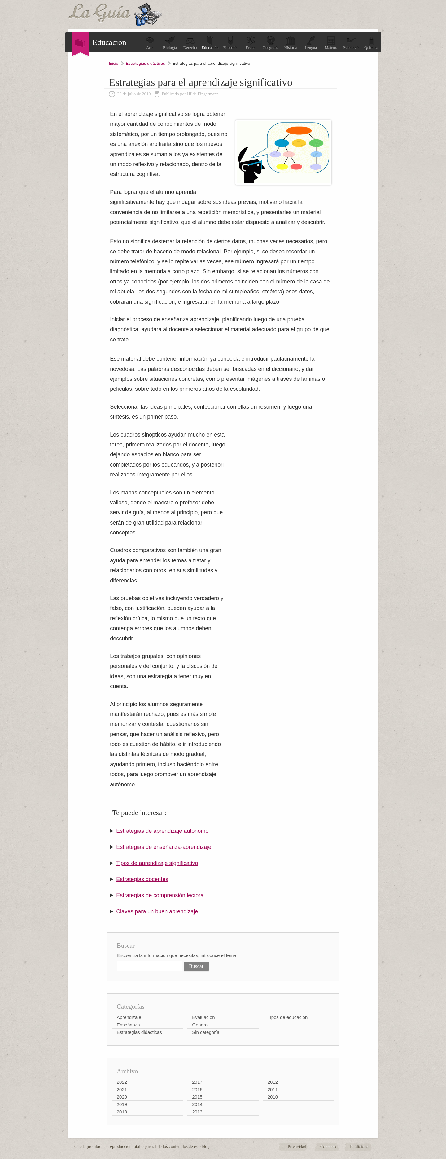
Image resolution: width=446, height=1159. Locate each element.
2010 (273, 1097)
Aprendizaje (129, 1017)
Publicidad (359, 1146)
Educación (210, 42)
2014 (197, 1104)
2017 (197, 1082)
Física (251, 42)
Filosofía (230, 42)
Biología (170, 42)
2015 (197, 1097)
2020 (122, 1097)
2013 (197, 1111)
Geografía (271, 42)
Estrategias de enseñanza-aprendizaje (163, 847)
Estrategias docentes (142, 879)
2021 (122, 1089)
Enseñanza (128, 1024)
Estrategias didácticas (145, 63)
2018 (122, 1111)
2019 (122, 1104)
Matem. (331, 42)
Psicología (351, 42)
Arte (150, 42)
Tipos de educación (288, 1017)
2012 (273, 1082)
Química (371, 42)
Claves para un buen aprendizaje (157, 911)
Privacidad (297, 1146)
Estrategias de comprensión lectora (159, 895)
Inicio (113, 63)
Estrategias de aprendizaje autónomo (162, 831)
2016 (197, 1089)
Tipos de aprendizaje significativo (157, 863)
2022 (122, 1082)
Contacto (328, 1146)
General (200, 1024)
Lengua (311, 42)
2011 (273, 1089)
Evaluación (203, 1017)
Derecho (190, 42)
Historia (290, 42)
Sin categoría (205, 1032)
